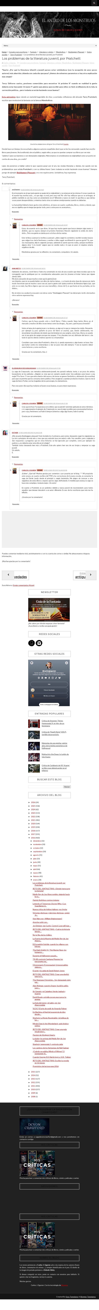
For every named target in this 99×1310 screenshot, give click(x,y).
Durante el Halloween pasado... (45, 956)
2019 (33, 827)
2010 (33, 1090)
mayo (35, 866)
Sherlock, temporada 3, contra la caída (48, 1045)
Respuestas (18, 219)
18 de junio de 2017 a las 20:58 (55, 470)
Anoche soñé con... (40, 922)
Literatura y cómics (46, 52)
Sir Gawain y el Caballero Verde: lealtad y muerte (49, 993)
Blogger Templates (88, 1307)
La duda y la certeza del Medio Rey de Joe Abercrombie (49, 1040)
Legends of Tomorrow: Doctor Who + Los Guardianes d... (49, 905)
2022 (33, 817)
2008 (33, 1097)
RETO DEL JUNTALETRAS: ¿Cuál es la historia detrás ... (51, 931)
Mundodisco (60, 52)
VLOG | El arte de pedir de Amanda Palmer (50, 1009)
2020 (33, 824)
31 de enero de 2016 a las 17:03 (48, 368)
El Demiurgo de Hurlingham (24, 368)
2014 (33, 1076)
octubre (36, 848)
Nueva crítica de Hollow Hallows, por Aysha (50, 910)
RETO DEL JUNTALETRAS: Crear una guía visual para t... (50, 1030)
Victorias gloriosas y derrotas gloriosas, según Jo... (51, 914)
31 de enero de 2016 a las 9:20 (32, 190)
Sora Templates (72, 1307)
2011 (33, 1086)
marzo (35, 873)
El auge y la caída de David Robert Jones (49, 971)
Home (4, 52)
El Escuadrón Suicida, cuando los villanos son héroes (50, 945)
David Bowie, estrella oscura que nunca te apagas (49, 998)
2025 (33, 806)
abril (35, 869)
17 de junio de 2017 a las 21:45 (30, 433)
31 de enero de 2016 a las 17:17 (56, 318)
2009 (33, 1093)
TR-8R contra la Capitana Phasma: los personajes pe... (48, 960)
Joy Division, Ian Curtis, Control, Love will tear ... (52, 926)
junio (35, 862)
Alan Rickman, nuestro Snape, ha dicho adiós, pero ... (51, 987)
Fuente (65, 144)
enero (35, 880)
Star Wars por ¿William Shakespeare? (47, 919)
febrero (36, 877)
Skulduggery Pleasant (76, 52)
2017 (33, 834)
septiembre (38, 852)
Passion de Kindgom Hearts (44, 1035)
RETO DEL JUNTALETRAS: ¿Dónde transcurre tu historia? (51, 890)
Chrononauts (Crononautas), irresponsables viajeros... (50, 966)
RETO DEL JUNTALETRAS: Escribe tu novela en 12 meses (51, 1062)
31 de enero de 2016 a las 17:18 (56, 404)
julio (35, 859)
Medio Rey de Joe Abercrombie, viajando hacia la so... (51, 896)
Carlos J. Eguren (29, 225)
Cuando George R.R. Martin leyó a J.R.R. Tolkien (52, 1057)
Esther (15, 433)
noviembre (37, 845)
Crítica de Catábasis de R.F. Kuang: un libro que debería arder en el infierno (56, 768)
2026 (33, 803)
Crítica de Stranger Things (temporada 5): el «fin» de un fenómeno (53, 723)
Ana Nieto (16, 269)
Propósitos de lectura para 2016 (46, 1067)
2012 (33, 1083)
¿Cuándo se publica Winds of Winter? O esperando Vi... (49, 1053)
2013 (33, 1079)
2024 (33, 810)
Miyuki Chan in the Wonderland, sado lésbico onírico (51, 1025)
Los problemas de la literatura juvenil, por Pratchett (49, 884)
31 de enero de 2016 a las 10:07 (56, 225)
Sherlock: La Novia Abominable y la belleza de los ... (51, 1019)
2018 (33, 831)
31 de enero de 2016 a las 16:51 (33, 269)
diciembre (37, 841)
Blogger (64, 1296)
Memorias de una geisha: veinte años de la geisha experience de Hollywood (54, 746)
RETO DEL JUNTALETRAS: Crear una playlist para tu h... (51, 975)
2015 (33, 1072)
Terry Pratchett (16, 55)
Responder (15, 212)
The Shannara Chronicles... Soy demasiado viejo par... (52, 981)
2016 (33, 838)
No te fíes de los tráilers (42, 935)
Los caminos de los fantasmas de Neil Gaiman (51, 1048)
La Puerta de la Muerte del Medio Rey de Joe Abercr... (50, 940)
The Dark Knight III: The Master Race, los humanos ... (49, 951)
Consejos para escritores (18, 52)
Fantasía (33, 52)
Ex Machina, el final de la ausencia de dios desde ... (49, 1013)
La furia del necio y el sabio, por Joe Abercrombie (47, 1004)
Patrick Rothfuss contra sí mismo (46, 900)
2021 (33, 820)
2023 (33, 813)
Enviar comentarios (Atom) (23, 586)
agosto (36, 855)
